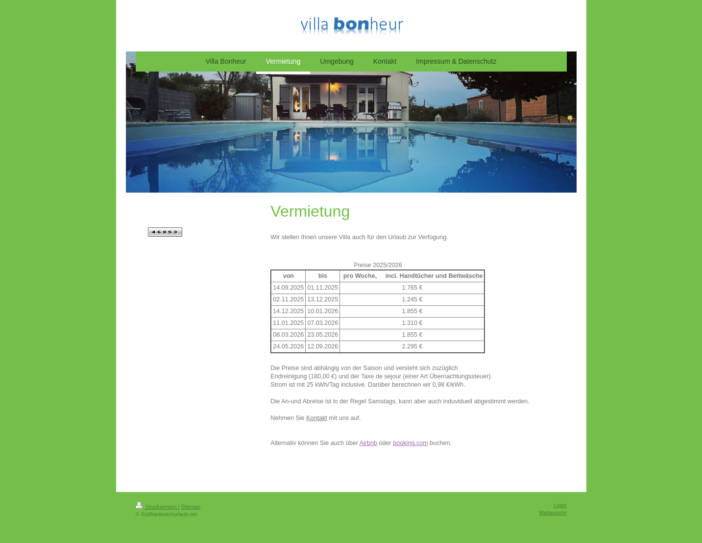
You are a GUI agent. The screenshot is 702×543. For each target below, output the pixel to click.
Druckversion (157, 507)
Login (560, 505)
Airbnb (368, 443)
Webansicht (552, 513)
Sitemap (190, 507)
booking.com (410, 443)
